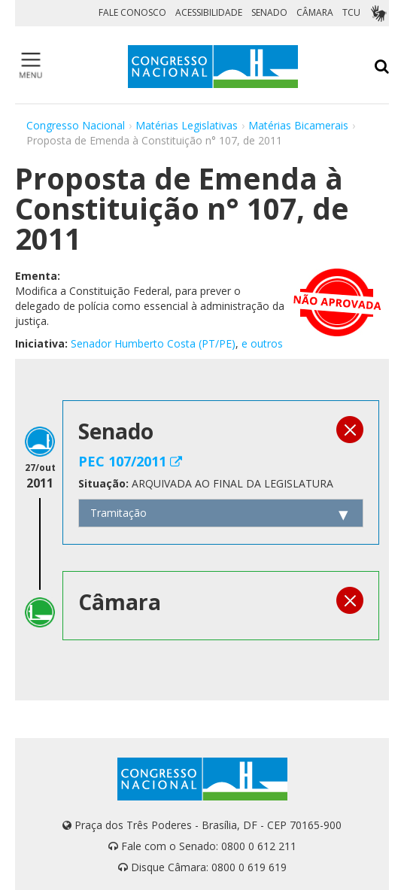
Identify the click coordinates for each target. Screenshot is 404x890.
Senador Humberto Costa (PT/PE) (153, 343)
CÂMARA (314, 12)
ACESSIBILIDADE (208, 12)
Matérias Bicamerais (298, 125)
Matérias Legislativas (186, 125)
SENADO (269, 12)
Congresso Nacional (75, 125)
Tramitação (118, 513)
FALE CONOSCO (132, 12)
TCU (351, 12)
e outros (262, 343)
